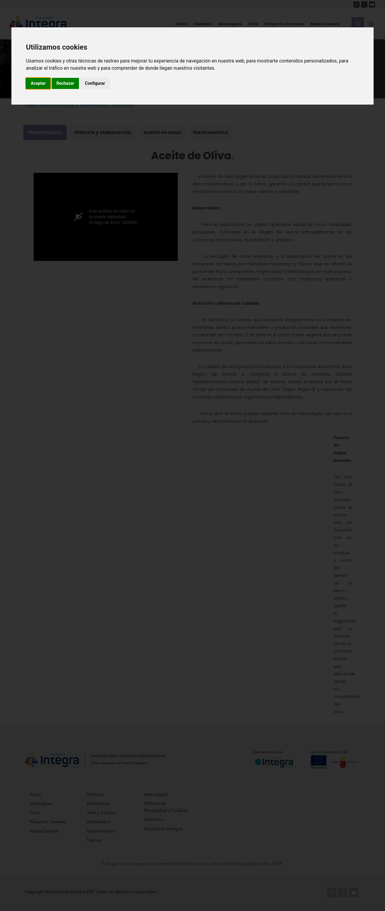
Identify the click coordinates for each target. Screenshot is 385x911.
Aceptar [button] (38, 83)
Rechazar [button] (65, 83)
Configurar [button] (95, 83)
